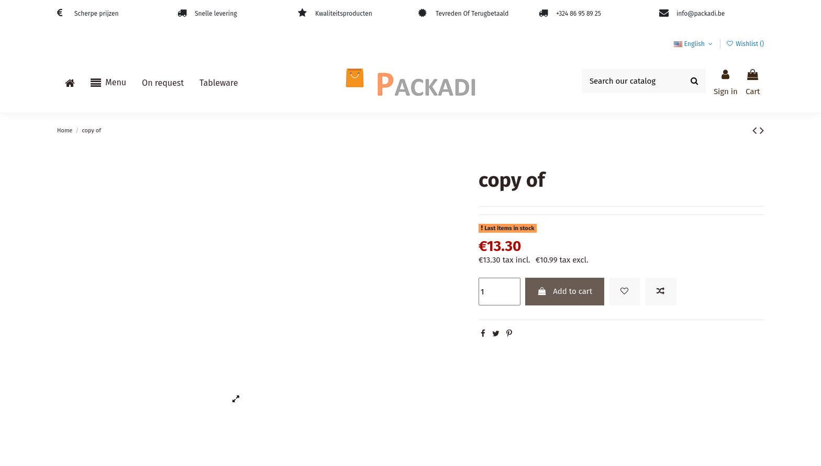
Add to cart (564, 291)
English (694, 44)
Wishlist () (745, 44)
